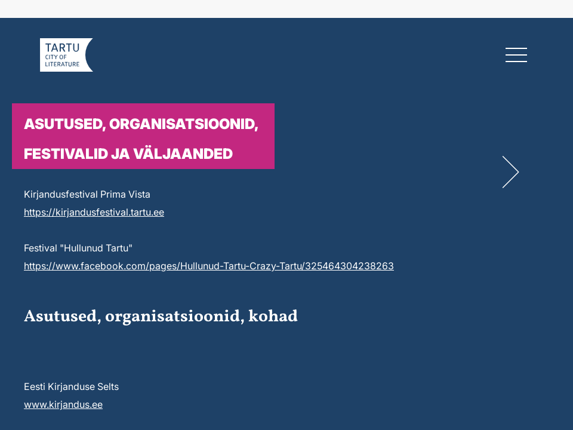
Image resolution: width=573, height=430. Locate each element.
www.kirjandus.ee (63, 404)
